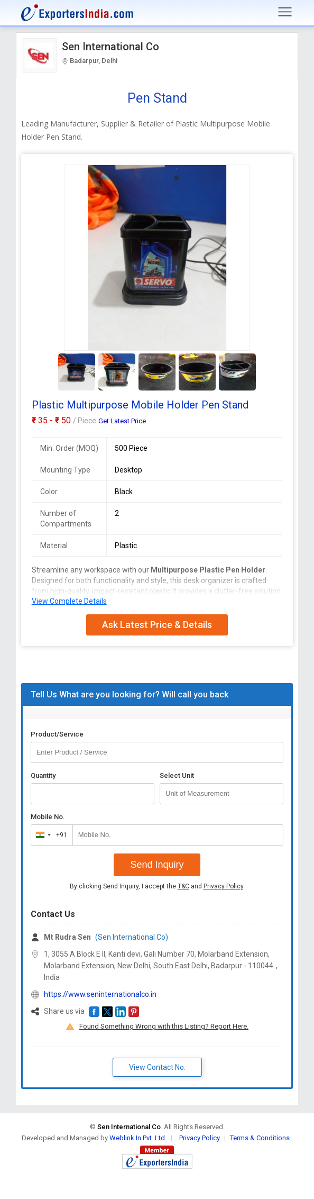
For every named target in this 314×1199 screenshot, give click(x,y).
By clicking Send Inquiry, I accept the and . (157, 886)
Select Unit (177, 775)
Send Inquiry (156, 864)
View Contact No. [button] (157, 1067)
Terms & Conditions (260, 1138)
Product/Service (57, 734)
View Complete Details (69, 601)
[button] (94, 1011)
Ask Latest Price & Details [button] (157, 624)
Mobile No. (48, 817)
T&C (183, 886)
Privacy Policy (223, 886)
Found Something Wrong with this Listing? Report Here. (163, 1026)
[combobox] (49, 834)
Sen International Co (110, 46)
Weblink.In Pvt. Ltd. (138, 1138)
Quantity (43, 775)
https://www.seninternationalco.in (100, 994)
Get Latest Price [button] (122, 421)
